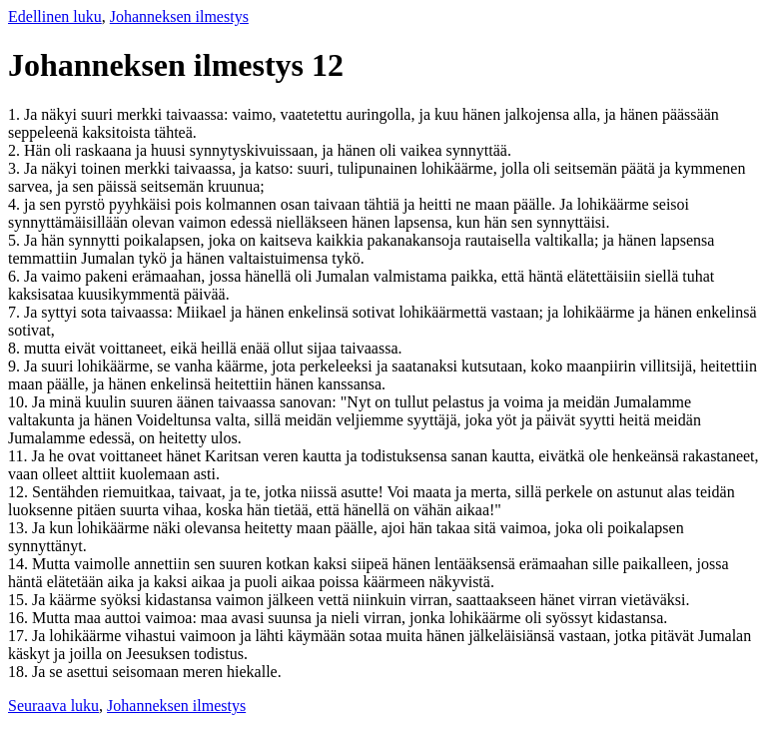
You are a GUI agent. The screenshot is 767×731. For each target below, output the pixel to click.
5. (16, 240)
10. (20, 401)
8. (16, 348)
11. (19, 455)
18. (20, 671)
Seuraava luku (53, 705)
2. (16, 150)
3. (16, 168)
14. (20, 563)
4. (16, 204)
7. (16, 312)
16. (20, 617)
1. (16, 114)
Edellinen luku (55, 16)
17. (20, 635)
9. (16, 366)
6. (16, 276)
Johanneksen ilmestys (179, 16)
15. (20, 599)
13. (20, 527)
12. (20, 491)
